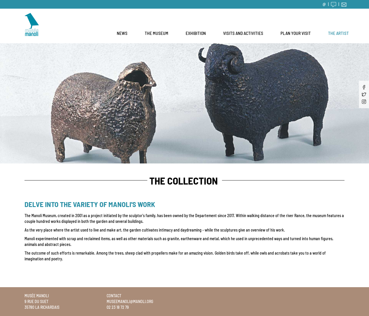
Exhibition (196, 33)
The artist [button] (338, 33)
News (122, 33)
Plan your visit (295, 33)
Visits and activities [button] (243, 33)
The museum (156, 33)
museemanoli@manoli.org (130, 301)
